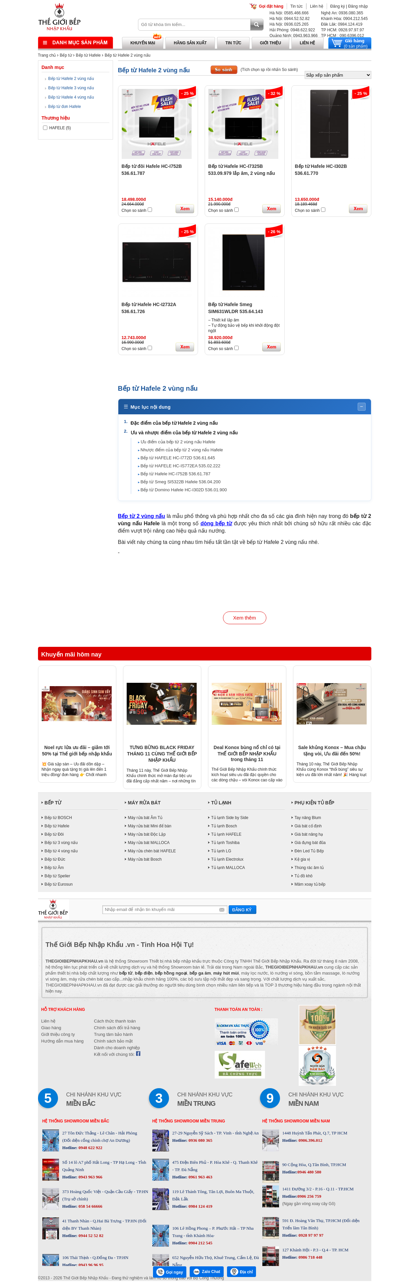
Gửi (242, 910)
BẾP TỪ (53, 803)
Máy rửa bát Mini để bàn (149, 827)
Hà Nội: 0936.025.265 (289, 24)
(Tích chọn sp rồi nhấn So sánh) (269, 69)
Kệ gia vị (302, 860)
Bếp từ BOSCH (58, 818)
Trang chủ (47, 55)
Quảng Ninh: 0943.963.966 (294, 35)
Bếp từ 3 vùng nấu (61, 843)
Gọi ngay (169, 1272)
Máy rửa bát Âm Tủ (145, 818)
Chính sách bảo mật (113, 1042)
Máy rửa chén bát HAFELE (152, 852)
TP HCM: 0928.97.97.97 (342, 30)
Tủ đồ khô (304, 877)
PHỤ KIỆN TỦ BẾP (314, 803)
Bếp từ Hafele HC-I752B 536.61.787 (176, 474)
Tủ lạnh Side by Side (229, 818)
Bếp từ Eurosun (59, 885)
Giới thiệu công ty (58, 1035)
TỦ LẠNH (221, 803)
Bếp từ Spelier (57, 877)
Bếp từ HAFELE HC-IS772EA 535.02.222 (181, 466)
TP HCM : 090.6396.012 (342, 35)
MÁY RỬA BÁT (144, 803)
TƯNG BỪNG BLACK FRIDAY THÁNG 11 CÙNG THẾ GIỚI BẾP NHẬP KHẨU (162, 755)
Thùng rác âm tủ (309, 868)
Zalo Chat (206, 1271)
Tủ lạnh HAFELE (226, 835)
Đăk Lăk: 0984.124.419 (341, 24)
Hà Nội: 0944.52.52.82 (290, 18)
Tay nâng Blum (308, 818)
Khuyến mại (142, 43)
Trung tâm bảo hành (113, 1035)
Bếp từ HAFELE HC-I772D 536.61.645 (178, 458)
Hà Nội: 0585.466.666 (289, 13)
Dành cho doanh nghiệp (117, 1048)
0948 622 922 (89, 1148)
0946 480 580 (309, 1172)
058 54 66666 (89, 1207)
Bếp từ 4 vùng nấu (61, 852)
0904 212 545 (199, 1243)
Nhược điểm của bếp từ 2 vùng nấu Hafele (182, 450)
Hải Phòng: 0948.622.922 (292, 30)
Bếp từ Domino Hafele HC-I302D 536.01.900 (184, 490)
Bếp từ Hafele (88, 55)
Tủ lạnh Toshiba (225, 843)
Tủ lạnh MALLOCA (228, 868)
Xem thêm (244, 619)
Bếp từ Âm (54, 868)
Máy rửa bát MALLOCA (149, 843)
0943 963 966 (89, 1177)
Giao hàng (51, 1028)
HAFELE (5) (57, 128)
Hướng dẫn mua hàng (62, 1042)
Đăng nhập (358, 6)
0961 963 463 (199, 1177)
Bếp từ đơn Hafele (64, 106)
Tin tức (296, 6)
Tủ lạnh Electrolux (227, 860)
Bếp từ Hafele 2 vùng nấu (127, 55)
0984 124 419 (199, 1207)
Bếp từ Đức (55, 860)
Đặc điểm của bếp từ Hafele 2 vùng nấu (175, 423)
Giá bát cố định (308, 827)
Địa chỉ (241, 1271)
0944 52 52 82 (90, 1236)
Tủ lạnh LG (221, 852)
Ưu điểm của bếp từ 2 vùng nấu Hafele (178, 442)
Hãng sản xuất (190, 43)
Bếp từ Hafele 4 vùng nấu (71, 97)
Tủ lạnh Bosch (224, 827)
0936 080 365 (199, 1141)
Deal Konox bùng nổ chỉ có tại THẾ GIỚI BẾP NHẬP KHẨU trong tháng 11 (247, 754)
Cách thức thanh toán (115, 1022)
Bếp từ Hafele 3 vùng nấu (71, 88)
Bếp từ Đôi (54, 835)
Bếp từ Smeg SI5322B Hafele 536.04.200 (181, 482)
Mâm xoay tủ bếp (310, 885)
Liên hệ (316, 6)
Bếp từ (66, 55)
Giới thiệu (270, 43)
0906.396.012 (309, 1141)
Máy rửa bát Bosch (145, 860)
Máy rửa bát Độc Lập (147, 835)
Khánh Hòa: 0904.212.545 (344, 18)
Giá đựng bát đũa (310, 843)
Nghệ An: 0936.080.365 (342, 13)
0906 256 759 (309, 1197)
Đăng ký (337, 6)
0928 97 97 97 (310, 1236)
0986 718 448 (309, 1258)
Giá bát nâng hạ (309, 835)
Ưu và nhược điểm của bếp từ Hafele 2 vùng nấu (185, 433)
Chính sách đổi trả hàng (117, 1028)
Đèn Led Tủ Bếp (309, 852)
